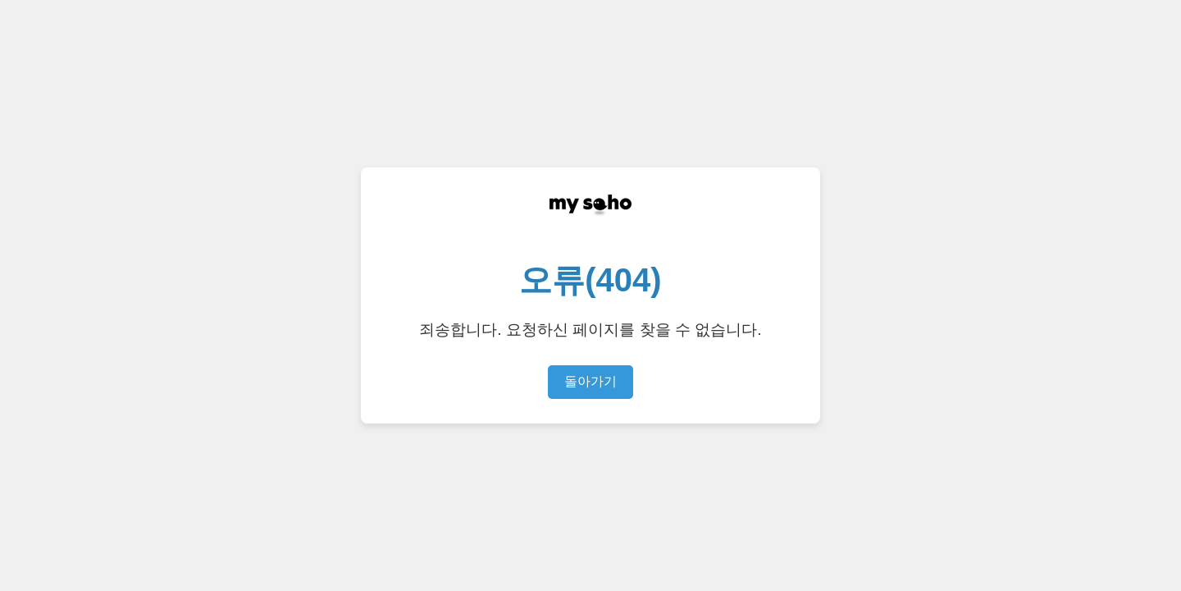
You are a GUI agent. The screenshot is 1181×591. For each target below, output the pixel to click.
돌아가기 (590, 381)
